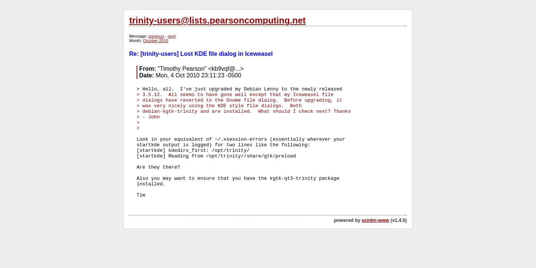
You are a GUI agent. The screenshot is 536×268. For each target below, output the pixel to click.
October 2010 (155, 40)
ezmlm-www (375, 220)
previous (156, 36)
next (172, 36)
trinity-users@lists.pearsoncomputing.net (217, 20)
